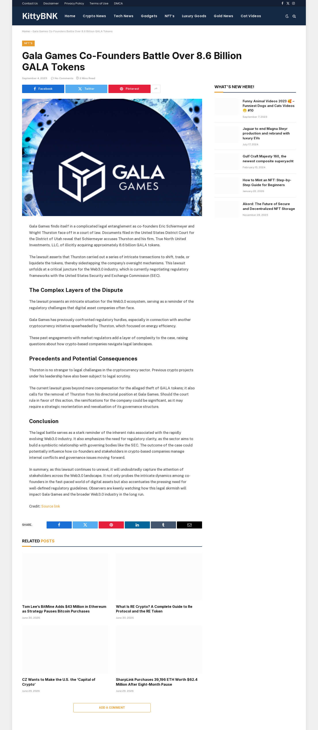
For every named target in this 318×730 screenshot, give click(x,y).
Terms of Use (99, 3)
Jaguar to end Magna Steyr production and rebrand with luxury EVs (266, 133)
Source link (50, 506)
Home (70, 16)
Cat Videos (251, 16)
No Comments (62, 78)
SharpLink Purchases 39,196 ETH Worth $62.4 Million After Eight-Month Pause (156, 682)
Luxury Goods (194, 16)
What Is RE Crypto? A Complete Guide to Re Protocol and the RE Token (154, 609)
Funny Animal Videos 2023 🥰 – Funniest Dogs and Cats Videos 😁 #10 (269, 106)
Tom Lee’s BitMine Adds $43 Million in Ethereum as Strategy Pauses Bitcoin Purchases (64, 609)
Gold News (223, 16)
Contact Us (30, 3)
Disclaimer (51, 3)
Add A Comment (112, 707)
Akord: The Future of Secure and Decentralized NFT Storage (269, 206)
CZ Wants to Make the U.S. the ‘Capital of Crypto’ (58, 682)
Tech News (124, 16)
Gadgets (149, 16)
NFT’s (169, 16)
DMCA (118, 3)
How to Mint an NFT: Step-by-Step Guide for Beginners (267, 182)
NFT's (28, 43)
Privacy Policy (74, 3)
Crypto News (94, 16)
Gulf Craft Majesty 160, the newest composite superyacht (268, 158)
